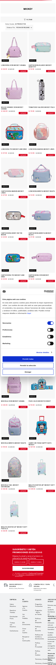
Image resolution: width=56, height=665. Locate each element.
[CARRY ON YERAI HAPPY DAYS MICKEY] (42, 430)
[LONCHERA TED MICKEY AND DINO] (14, 136)
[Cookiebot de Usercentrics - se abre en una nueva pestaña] (43, 291)
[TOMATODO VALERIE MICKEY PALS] (42, 94)
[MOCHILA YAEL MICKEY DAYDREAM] (14, 472)
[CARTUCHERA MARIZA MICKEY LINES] (14, 178)
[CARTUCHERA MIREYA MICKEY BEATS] (42, 220)
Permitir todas (28, 359)
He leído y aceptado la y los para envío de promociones (29, 574)
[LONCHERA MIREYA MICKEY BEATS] (42, 178)
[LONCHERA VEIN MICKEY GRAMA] (14, 52)
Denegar (28, 372)
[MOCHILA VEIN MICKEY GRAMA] (14, 388)
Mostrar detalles (42, 352)
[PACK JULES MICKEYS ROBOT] (42, 388)
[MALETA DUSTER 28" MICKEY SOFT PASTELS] (42, 472)
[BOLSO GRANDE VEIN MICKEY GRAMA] (14, 94)
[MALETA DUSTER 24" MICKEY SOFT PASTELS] (14, 514)
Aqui (29, 313)
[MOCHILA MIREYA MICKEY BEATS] (14, 430)
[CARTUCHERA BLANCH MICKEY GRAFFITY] (42, 52)
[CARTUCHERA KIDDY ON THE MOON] (14, 220)
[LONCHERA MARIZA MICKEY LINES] (42, 136)
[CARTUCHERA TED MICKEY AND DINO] (14, 262)
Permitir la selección (28, 365)
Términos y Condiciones (26, 575)
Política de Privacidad (36, 573)
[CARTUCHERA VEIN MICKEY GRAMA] (42, 262)
